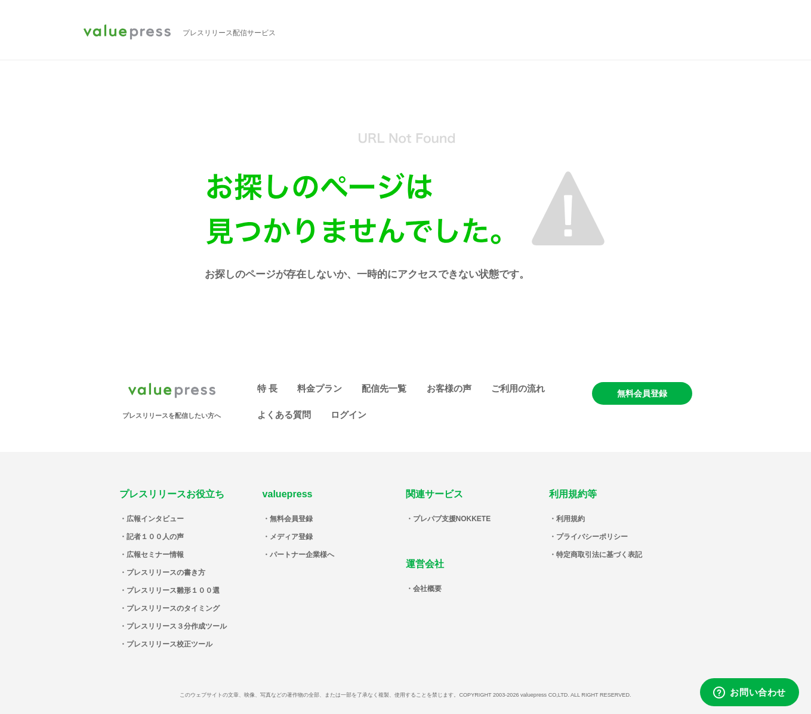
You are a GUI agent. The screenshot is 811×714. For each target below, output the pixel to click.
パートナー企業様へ (302, 554)
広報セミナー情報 (155, 554)
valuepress (127, 32)
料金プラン (319, 388)
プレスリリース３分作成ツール (177, 626)
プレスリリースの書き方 (166, 572)
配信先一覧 (384, 388)
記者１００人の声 (155, 537)
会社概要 (427, 588)
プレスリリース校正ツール (169, 644)
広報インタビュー (155, 519)
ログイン (348, 415)
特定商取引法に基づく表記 (599, 554)
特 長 (267, 388)
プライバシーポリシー (592, 537)
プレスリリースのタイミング (173, 608)
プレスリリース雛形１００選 (173, 590)
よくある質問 (284, 415)
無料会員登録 (642, 393)
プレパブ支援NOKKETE (452, 519)
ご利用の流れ (518, 388)
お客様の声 (449, 388)
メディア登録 (291, 537)
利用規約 (570, 519)
